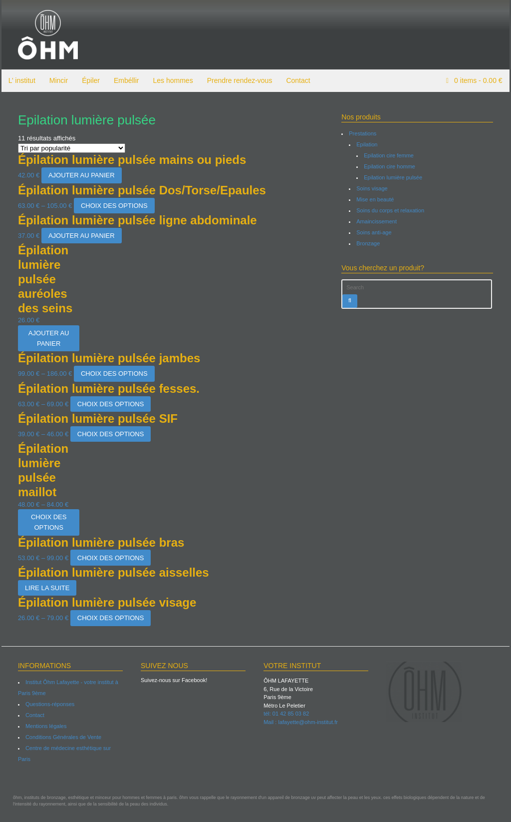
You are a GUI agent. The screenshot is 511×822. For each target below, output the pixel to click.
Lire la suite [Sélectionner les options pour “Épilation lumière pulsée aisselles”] (45, 588)
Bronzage (368, 243)
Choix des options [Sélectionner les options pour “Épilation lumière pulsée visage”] (108, 618)
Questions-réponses (48, 704)
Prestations (363, 133)
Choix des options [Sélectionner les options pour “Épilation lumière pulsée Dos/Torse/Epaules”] (112, 205)
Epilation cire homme (390, 166)
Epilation (367, 144)
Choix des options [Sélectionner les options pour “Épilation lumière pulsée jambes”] (112, 373)
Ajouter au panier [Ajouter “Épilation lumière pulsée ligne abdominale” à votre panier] (80, 235)
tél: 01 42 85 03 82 (286, 714)
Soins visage (372, 188)
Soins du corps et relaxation (391, 210)
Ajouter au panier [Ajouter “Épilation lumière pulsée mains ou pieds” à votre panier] (80, 175)
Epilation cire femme (389, 155)
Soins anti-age (374, 232)
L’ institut (20, 80)
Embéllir (125, 80)
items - (479, 80)
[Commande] (70, 148)
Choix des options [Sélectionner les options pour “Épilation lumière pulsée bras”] (108, 558)
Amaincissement (377, 221)
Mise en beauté (375, 199)
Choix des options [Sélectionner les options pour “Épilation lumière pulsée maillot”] (47, 522)
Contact (297, 80)
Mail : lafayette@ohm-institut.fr (300, 722)
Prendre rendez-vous (238, 80)
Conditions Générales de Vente (62, 737)
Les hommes (172, 80)
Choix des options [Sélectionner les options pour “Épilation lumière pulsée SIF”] (108, 434)
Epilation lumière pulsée (393, 177)
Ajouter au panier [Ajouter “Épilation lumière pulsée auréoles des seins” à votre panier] (47, 338)
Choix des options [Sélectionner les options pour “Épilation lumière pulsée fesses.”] (108, 404)
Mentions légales (44, 726)
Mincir (57, 80)
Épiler (89, 80)
